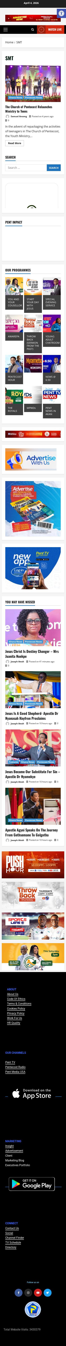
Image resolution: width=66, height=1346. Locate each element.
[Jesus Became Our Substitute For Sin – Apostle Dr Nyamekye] (33, 747)
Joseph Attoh (14, 662)
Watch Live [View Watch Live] (49, 29)
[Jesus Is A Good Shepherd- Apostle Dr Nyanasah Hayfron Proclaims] (33, 689)
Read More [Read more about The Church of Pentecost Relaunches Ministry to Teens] (16, 142)
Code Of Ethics (16, 999)
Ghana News (15, 97)
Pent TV (10, 1062)
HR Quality (13, 1023)
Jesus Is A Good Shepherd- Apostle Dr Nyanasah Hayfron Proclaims (31, 716)
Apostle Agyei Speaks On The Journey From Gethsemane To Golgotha (31, 832)
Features (13, 761)
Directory (10, 1247)
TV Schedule (13, 1242)
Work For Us (14, 1018)
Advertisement (14, 1150)
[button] (5, 29)
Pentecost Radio (15, 1067)
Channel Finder (14, 1237)
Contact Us (12, 1228)
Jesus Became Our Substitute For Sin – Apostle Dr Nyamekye (32, 774)
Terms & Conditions (19, 1003)
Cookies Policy (16, 1008)
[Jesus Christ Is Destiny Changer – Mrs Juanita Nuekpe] (33, 627)
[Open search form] (32, 29)
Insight (9, 1146)
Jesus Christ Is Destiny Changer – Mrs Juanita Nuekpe (32, 654)
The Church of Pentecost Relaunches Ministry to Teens (33, 83)
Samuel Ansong (16, 116)
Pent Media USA (15, 1071)
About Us (12, 994)
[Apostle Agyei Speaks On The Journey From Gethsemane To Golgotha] (33, 806)
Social (9, 1233)
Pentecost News (33, 97)
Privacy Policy (15, 1013)
